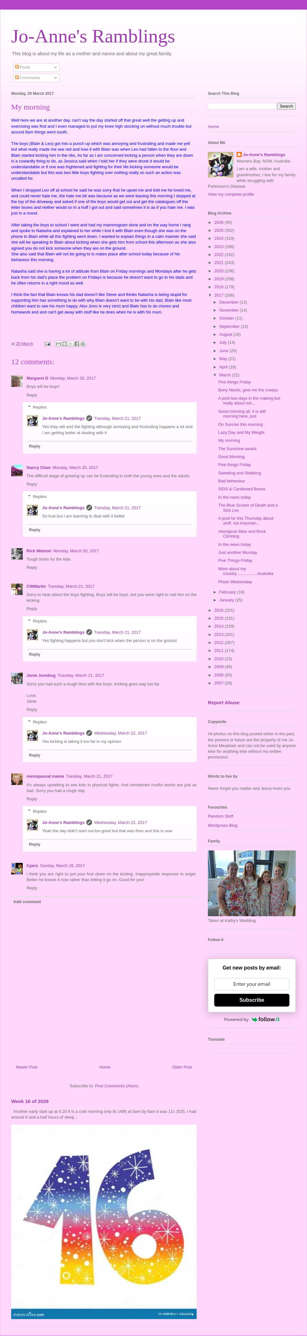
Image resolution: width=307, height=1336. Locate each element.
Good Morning (231, 456)
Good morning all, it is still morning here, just (241, 414)
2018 (219, 286)
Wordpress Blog (222, 825)
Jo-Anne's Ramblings (93, 36)
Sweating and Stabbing (239, 473)
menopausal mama (45, 776)
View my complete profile (231, 194)
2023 (219, 246)
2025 (219, 230)
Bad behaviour (231, 481)
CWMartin (36, 586)
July (223, 342)
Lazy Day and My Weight (241, 432)
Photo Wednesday (235, 581)
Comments (27, 77)
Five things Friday (234, 382)
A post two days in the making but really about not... (249, 401)
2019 (219, 278)
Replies (40, 407)
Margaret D (37, 378)
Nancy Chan (39, 467)
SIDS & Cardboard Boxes (241, 489)
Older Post (182, 1067)
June (224, 350)
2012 (219, 642)
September (230, 326)
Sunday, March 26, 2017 (62, 865)
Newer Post (26, 1067)
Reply (32, 395)
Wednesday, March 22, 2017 (120, 733)
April (224, 367)
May (223, 358)
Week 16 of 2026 (30, 1101)
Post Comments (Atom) (116, 1085)
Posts (22, 67)
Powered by (252, 1019)
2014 (219, 626)
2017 (219, 295)
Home (105, 1067)
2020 (219, 270)
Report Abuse (224, 702)
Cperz (32, 865)
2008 (219, 675)
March (225, 375)
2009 (219, 666)
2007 (219, 683)
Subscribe (252, 1000)
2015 (219, 618)
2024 (219, 238)
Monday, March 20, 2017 (73, 378)
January (227, 600)
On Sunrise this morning (240, 424)
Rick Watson (39, 550)
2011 (219, 650)
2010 (219, 658)
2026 (219, 222)
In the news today (234, 497)
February (228, 592)
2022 (219, 254)
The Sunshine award (237, 448)
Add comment (27, 901)
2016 (219, 610)
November (229, 310)
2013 (219, 634)
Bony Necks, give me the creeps (248, 390)
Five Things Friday (235, 560)
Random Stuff (220, 816)
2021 (219, 262)
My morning (229, 440)
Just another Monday (237, 552)
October (227, 318)
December (229, 302)
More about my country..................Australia (245, 571)
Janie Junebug (41, 675)
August (226, 334)
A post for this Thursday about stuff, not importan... (245, 521)
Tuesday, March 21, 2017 (117, 418)
